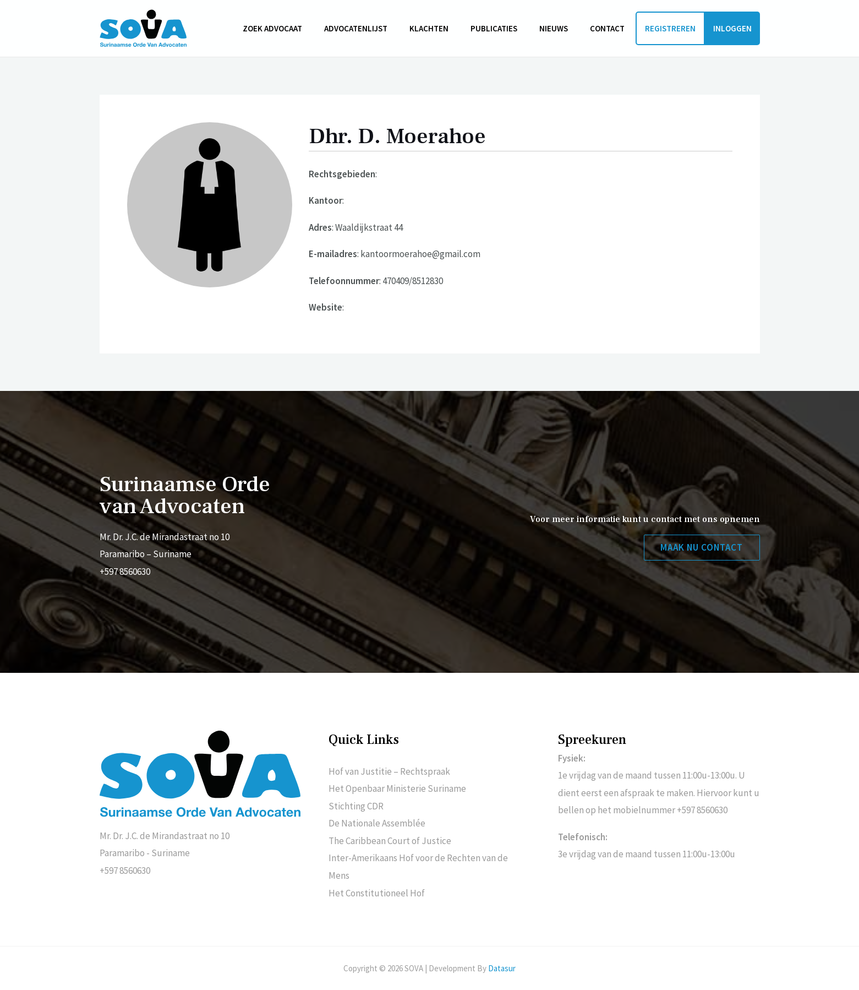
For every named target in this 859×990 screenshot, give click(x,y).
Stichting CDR (356, 806)
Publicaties (507, 28)
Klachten (448, 28)
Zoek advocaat (302, 28)
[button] (701, 548)
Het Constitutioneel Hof (377, 893)
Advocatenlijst (380, 28)
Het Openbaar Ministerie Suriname (397, 788)
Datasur (502, 968)
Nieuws (562, 28)
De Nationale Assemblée (377, 823)
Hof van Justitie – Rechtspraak (389, 771)
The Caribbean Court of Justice (390, 841)
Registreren (670, 28)
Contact (610, 28)
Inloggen (732, 28)
